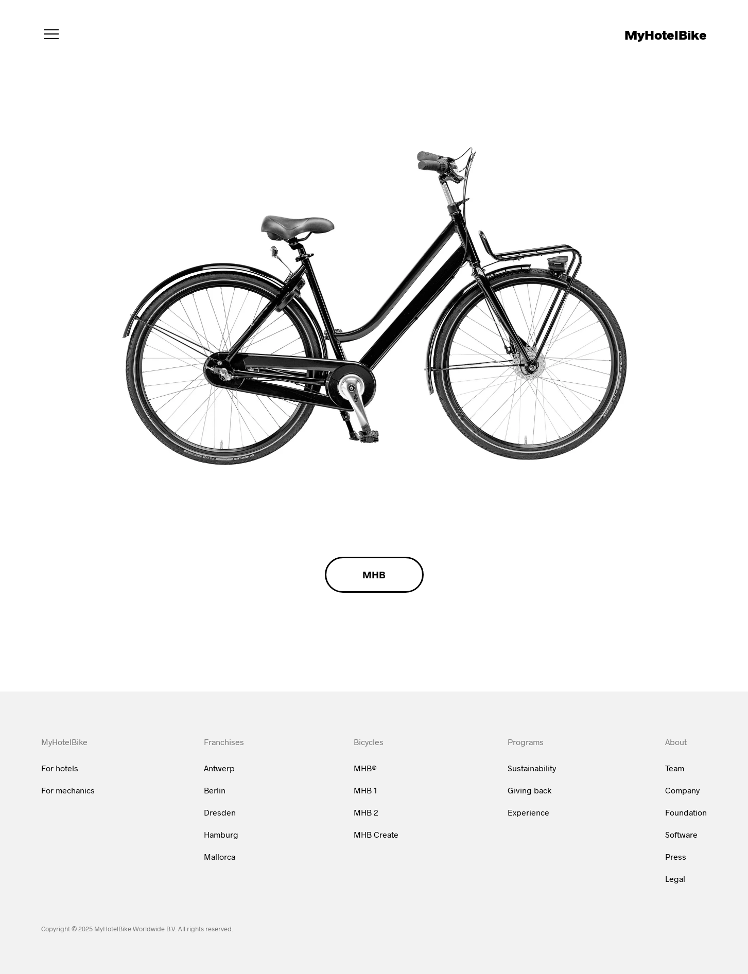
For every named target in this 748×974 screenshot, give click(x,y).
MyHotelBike (665, 34)
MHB (374, 574)
